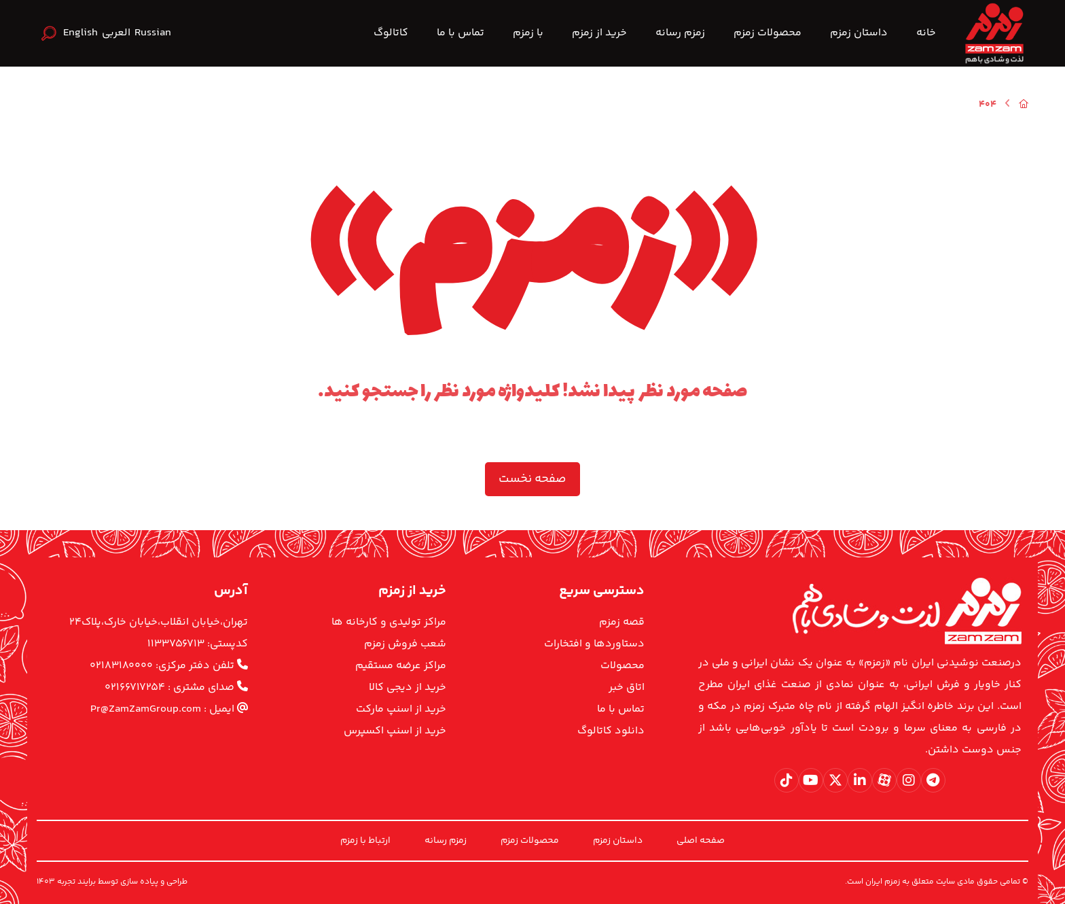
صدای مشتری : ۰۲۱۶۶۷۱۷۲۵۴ (176, 687)
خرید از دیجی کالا (407, 687)
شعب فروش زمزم (405, 644)
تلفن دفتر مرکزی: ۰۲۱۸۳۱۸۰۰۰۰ (169, 665)
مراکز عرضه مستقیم (400, 665)
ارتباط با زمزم (365, 840)
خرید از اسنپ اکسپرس (395, 731)
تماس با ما (621, 709)
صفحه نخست (532, 479)
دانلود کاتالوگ (611, 731)
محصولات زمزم (530, 840)
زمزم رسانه (446, 840)
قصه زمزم (622, 622)
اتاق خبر (627, 687)
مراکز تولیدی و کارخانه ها (388, 622)
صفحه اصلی (700, 840)
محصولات (622, 665)
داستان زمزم (618, 840)
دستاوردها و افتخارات (594, 644)
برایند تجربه (76, 881)
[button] (933, 780)
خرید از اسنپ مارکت (401, 709)
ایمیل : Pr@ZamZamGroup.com (169, 709)
